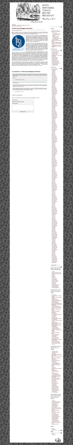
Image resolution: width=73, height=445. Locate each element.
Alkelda (17, 79)
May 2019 (53, 109)
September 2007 (54, 249)
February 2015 (54, 160)
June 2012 (53, 192)
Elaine (27, 37)
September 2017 (54, 129)
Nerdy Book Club (54, 326)
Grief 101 (13, 24)
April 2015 (53, 158)
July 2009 (53, 227)
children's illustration (55, 405)
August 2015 (54, 154)
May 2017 (53, 133)
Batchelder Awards (55, 299)
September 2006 (54, 261)
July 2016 (53, 143)
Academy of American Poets (56, 272)
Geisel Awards (54, 315)
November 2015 (54, 151)
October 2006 (54, 260)
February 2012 (54, 196)
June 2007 (53, 252)
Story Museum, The (55, 338)
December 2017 (54, 126)
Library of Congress (55, 280)
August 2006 (54, 262)
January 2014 (54, 173)
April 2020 (53, 98)
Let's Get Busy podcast (55, 378)
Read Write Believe (55, 386)
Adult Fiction (54, 52)
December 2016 (54, 138)
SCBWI (53, 331)
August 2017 (54, 130)
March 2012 (54, 195)
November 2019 (54, 103)
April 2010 (53, 218)
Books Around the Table (56, 360)
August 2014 (54, 166)
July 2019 (53, 107)
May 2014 (53, 169)
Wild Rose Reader (55, 389)
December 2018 (54, 114)
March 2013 (54, 183)
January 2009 (54, 233)
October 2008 (54, 236)
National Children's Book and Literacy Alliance (56, 325)
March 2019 (54, 111)
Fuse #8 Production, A (55, 371)
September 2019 (54, 105)
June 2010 (53, 216)
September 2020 (54, 93)
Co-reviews (54, 54)
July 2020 (53, 95)
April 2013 (53, 182)
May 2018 (53, 121)
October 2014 (54, 164)
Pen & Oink (54, 413)
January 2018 (54, 125)
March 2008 (54, 243)
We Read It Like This (55, 424)
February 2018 (54, 124)
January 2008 (54, 245)
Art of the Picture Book (55, 402)
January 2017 (54, 137)
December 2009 (54, 222)
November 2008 (54, 235)
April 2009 (53, 230)
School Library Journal (55, 334)
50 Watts (53, 271)
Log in (53, 428)
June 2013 (53, 180)
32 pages (53, 400)
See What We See (55, 335)
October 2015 (54, 152)
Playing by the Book (55, 383)
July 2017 (53, 131)
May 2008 (53, 241)
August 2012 (54, 190)
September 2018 (54, 117)
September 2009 (54, 225)
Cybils (53, 366)
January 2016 (54, 149)
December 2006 (54, 258)
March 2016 (54, 147)
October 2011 (54, 200)
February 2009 (54, 232)
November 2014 (54, 163)
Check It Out (54, 361)
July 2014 (53, 167)
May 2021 (53, 85)
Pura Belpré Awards (55, 327)
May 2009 (53, 229)
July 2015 (53, 155)
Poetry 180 (53, 282)
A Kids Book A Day (55, 352)
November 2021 (54, 79)
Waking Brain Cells (55, 388)
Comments (53, 434)
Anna (32, 37)
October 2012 (54, 188)
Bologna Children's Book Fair (56, 300)
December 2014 (54, 162)
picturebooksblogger (55, 418)
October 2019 (54, 104)
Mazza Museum (54, 322)
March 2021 (54, 87)
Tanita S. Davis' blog (55, 387)
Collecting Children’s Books (56, 363)
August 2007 (54, 250)
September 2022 (54, 69)
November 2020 (54, 91)
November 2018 (54, 115)
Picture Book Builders (55, 414)
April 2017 (53, 134)
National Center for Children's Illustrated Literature (56, 323)
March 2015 (54, 159)
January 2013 (54, 185)
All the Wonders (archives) (56, 401)
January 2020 (54, 101)
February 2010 (54, 220)
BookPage (53, 276)
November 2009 (54, 223)
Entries (53, 433)
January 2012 (54, 197)
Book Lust (53, 274)
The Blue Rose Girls (43, 35)
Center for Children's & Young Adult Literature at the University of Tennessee (56, 304)
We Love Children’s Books (56, 343)
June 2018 (53, 120)
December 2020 (54, 90)
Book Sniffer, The (54, 403)
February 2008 (54, 244)
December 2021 (54, 78)
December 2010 (54, 210)
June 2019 (53, 108)
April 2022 (53, 74)
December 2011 (54, 198)
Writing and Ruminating (55, 390)
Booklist (53, 275)
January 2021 (54, 89)
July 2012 (53, 191)
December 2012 (54, 186)
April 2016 (53, 146)
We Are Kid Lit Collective (56, 342)
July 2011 (53, 203)
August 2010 (54, 214)
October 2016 (54, 140)
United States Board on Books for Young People (56, 340)
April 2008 (53, 242)
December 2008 (54, 234)
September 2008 (54, 237)
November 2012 (54, 187)
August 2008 (54, 238)
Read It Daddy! (54, 384)
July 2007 (53, 251)
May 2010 (53, 217)
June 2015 (53, 156)
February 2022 (54, 76)
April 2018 (53, 122)
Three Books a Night (55, 421)
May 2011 (53, 205)
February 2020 (54, 100)
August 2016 (54, 142)
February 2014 (54, 172)
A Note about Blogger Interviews (22, 28)
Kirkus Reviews (54, 279)
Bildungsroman (54, 359)
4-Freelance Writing (56, 36)
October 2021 (54, 80)
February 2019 (54, 112)
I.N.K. (53, 372)
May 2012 (53, 193)
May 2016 (53, 145)
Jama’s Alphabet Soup (55, 374)
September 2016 (54, 141)
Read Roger (54, 385)
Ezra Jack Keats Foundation (56, 314)
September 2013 (54, 177)
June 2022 (53, 72)
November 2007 (54, 247)
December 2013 (54, 174)
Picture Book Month (55, 415)
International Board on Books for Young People (56, 319)
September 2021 (54, 81)
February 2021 (54, 88)
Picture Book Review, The (56, 416)
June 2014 (53, 168)
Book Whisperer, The (55, 301)
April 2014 (53, 170)
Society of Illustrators (55, 287)
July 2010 (53, 215)
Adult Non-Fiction (55, 53)
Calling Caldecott (54, 404)
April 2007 (53, 254)
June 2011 (53, 204)
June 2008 (53, 240)
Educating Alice (54, 370)
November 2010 (54, 211)
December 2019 (54, 102)
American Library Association (56, 273)
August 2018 (54, 118)
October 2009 (54, 224)
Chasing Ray (33, 46)
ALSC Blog (54, 353)
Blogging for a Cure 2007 (57, 45)
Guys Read (54, 316)
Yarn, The (53, 344)
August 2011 (54, 202)
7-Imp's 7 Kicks (54, 51)
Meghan (35, 37)
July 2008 (53, 239)
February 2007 (54, 256)
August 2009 (54, 226)
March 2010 (54, 219)
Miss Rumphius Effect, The (56, 379)
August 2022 (54, 70)
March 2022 (54, 75)
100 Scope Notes (55, 351)
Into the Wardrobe (55, 373)
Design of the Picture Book (56, 407)
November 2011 (54, 199)
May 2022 (53, 73)
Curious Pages (54, 406)
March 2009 (54, 231)
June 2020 (53, 96)
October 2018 (54, 116)
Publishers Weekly (55, 285)
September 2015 (54, 153)
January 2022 (54, 77)
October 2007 (54, 248)
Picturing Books (54, 419)
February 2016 (54, 148)
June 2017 (53, 132)
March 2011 (54, 207)
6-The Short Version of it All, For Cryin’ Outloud (57, 39)
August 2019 (54, 106)
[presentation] (23, 118)
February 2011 (54, 208)
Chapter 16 (54, 277)
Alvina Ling (19, 54)
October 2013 (54, 176)
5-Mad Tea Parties (56, 37)
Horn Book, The (54, 317)
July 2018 (53, 119)
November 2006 (54, 259)
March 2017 (54, 135)
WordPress (54, 429)
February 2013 (54, 184)
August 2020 (54, 94)
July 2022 (53, 71)
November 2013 (54, 175)
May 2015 (53, 157)
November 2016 (54, 139)
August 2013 (54, 178)
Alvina (30, 37)
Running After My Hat (55, 286)
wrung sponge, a (54, 391)
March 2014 (54, 171)
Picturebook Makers (55, 417)
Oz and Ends (54, 382)
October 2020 (54, 92)
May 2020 (53, 97)
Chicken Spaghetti (55, 362)
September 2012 (54, 189)
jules (16, 91)
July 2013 (53, 179)
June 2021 (53, 84)
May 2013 (53, 181)
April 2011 (53, 206)
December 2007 (54, 246)
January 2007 (54, 257)
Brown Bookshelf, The (55, 302)
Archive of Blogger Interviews (56, 42)
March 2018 (54, 123)
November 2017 (54, 127)
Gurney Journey (54, 278)
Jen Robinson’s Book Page (56, 375)
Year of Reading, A (55, 392)
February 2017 (54, 136)
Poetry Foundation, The (55, 284)
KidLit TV (53, 321)
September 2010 (54, 213)
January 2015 (54, 161)
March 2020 (54, 99)
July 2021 (53, 83)
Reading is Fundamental (56, 328)
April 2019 (53, 110)
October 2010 (54, 212)
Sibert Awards (54, 336)
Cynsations (54, 367)
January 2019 (54, 113)
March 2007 (54, 255)
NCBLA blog (54, 380)
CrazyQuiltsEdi (54, 313)
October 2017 (54, 128)
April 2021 (53, 86)
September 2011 (54, 201)
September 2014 (54, 165)
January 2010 (54, 221)
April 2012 (53, 194)
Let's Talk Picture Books (56, 412)
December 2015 (54, 150)
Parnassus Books (55, 281)
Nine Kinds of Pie (55, 381)
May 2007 (53, 253)
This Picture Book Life (55, 420)
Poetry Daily (54, 283)
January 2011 (54, 209)
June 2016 (53, 144)
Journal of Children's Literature (57, 320)
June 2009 (53, 228)
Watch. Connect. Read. (55, 341)
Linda (40, 37)
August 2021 (54, 82)
